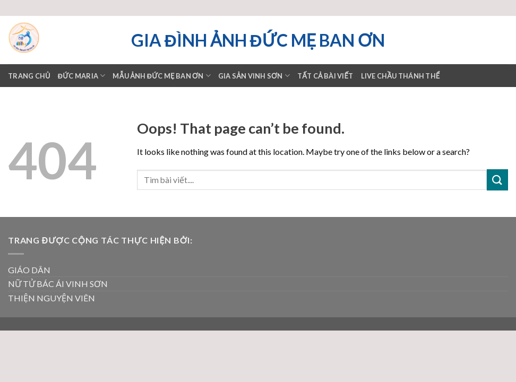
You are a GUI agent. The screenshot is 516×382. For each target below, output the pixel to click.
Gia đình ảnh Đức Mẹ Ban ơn (258, 40)
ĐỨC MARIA (82, 76)
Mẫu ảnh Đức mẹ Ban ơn (161, 76)
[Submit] (497, 179)
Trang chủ (29, 76)
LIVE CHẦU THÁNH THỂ (400, 76)
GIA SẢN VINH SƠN (254, 76)
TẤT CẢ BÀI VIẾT (325, 76)
